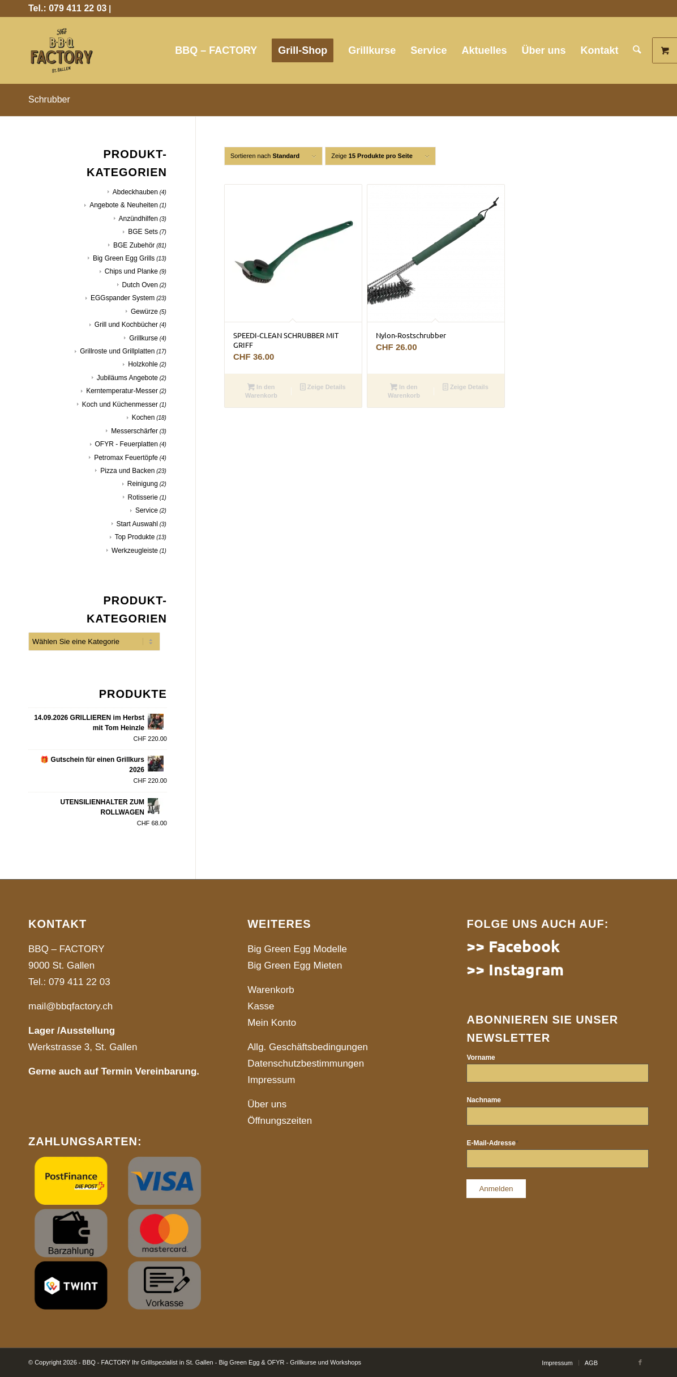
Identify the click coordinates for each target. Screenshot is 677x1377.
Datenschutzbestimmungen (305, 1063)
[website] (61, 50)
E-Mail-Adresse (492, 1143)
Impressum (271, 1080)
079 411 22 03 (79, 982)
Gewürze (144, 312)
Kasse (260, 1006)
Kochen (143, 417)
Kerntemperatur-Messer (122, 391)
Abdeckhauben (135, 192)
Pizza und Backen (127, 471)
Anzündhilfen (138, 219)
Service (146, 510)
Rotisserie (143, 497)
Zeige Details (323, 388)
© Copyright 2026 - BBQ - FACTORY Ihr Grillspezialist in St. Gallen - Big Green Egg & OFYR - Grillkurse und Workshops (194, 1362)
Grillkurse (143, 338)
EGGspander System (123, 298)
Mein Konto (271, 1022)
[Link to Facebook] (640, 1362)
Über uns (266, 1104)
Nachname (483, 1100)
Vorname (480, 1057)
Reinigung (142, 484)
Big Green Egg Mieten (294, 965)
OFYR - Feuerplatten (126, 444)
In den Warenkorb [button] (261, 391)
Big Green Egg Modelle (297, 949)
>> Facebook (513, 946)
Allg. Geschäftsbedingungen (307, 1047)
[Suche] (637, 50)
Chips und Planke (131, 271)
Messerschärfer (134, 431)
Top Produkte (135, 537)
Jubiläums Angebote (127, 378)
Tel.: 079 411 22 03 (67, 8)
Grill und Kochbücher (126, 325)
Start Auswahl (137, 524)
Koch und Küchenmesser (120, 404)
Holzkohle (143, 364)
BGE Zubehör (134, 245)
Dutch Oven (140, 285)
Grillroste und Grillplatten (117, 351)
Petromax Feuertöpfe (126, 458)
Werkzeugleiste (135, 551)
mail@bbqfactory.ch (70, 1006)
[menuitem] (216, 50)
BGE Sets (143, 232)
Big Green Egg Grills (124, 258)
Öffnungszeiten (279, 1120)
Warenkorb (270, 989)
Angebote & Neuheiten (123, 205)
